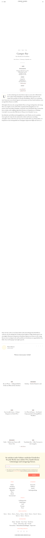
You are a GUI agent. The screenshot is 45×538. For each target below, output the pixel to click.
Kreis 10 (18, 516)
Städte (12, 481)
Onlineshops (22, 502)
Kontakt (18, 522)
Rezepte (22, 506)
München (12, 490)
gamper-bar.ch (23, 90)
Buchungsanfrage (33, 490)
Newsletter (30, 522)
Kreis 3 (13, 514)
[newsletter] (27, 532)
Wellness (33, 486)
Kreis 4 (18, 514)
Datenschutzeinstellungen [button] (23, 525)
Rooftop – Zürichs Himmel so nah (33, 383)
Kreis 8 (35, 514)
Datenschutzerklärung (16, 471)
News (22, 508)
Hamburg (12, 486)
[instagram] (21, 532)
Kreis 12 (27, 516)
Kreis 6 (26, 514)
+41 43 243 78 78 (22, 89)
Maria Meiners (16, 59)
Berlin (12, 484)
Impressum (33, 525)
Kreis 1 (5, 514)
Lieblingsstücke (22, 500)
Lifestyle (22, 497)
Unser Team (24, 522)
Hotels (32, 488)
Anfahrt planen (23, 83)
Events (15, 523)
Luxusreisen (32, 481)
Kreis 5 (22, 514)
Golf (22, 504)
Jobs (26, 523)
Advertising (21, 523)
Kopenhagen (12, 488)
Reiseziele (32, 484)
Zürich (12, 494)
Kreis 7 (31, 514)
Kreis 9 (39, 514)
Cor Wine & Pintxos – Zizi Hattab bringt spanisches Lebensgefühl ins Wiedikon (33, 413)
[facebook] (18, 532)
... (22, 87)
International (12, 495)
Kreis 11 (22, 516)
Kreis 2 (9, 514)
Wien (12, 492)
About (13, 522)
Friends (29, 523)
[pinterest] (24, 532)
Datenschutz (12, 525)
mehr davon (23, 446)
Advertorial (22, 62)
